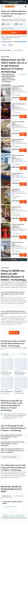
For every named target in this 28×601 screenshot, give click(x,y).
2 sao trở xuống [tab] (22, 354)
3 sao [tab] (13, 354)
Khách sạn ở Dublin (19, 516)
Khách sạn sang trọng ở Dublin (10, 506)
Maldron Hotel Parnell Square (17, 156)
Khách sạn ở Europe (20, 515)
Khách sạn (12, 515)
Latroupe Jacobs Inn (17, 173)
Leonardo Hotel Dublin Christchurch (17, 225)
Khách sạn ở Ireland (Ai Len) (8, 516)
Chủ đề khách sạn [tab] (6, 496)
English (16, 2)
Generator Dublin (16, 207)
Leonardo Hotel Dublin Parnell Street (17, 87)
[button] (25, 2)
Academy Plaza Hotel (17, 139)
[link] (14, 332)
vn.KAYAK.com (5, 515)
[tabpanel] (14, 376)
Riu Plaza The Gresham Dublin (17, 122)
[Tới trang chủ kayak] (9, 6)
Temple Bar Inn (15, 189)
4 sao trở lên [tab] (5, 354)
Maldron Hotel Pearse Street (17, 243)
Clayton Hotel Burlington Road (18, 104)
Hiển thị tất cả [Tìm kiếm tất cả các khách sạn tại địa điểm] (22, 74)
